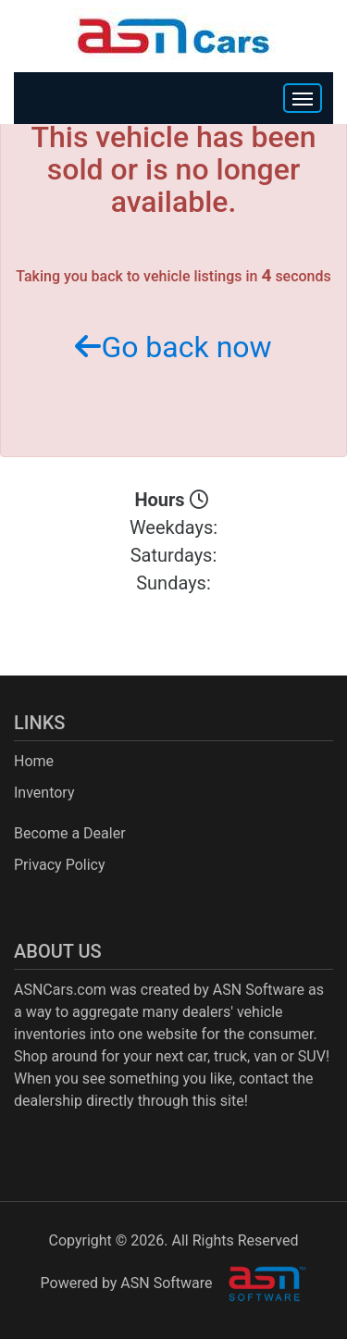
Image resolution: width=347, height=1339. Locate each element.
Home (34, 761)
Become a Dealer (70, 833)
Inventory (44, 792)
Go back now (173, 347)
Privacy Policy (59, 865)
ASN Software (258, 989)
